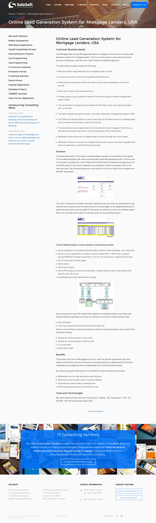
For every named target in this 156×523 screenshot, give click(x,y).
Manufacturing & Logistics (78, 451)
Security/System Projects (21, 54)
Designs (126, 5)
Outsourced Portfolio (51, 496)
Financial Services (115, 447)
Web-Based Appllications (39, 14)
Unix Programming (18, 58)
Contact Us (139, 5)
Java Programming (18, 63)
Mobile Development (19, 41)
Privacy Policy (61, 516)
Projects (115, 5)
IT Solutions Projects (51, 493)
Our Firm (57, 5)
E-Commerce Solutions (20, 67)
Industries (69, 5)
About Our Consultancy (18, 490)
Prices (105, 5)
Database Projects (18, 89)
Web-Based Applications (20, 45)
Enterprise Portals (17, 71)
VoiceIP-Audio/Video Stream (22, 49)
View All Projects (95, 411)
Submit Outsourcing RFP (128, 491)
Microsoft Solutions (18, 36)
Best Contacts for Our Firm (54, 499)
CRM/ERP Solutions (18, 94)
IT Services (82, 5)
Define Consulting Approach (21, 499)
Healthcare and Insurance (48, 451)
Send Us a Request (128, 498)
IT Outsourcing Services (18, 496)
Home (48, 5)
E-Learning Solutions (19, 76)
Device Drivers (15, 80)
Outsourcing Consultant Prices (55, 490)
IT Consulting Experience (19, 493)
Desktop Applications (19, 85)
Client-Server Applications (21, 98)
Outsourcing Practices (48, 443)
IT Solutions (112, 443)
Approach (94, 5)
